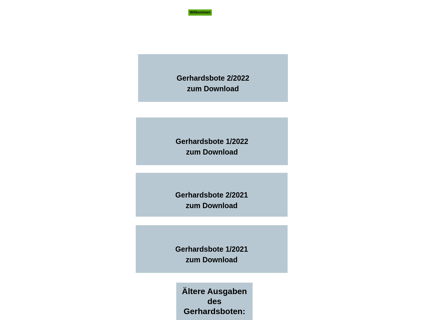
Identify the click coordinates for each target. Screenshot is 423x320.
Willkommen (200, 12)
